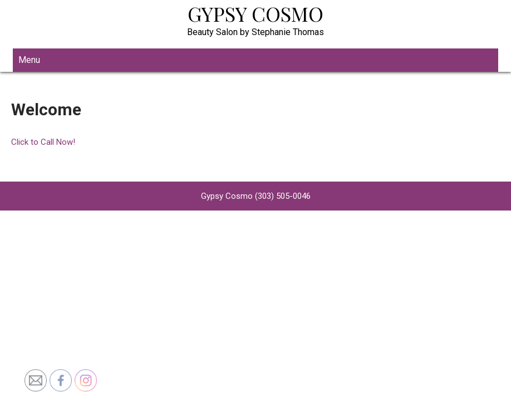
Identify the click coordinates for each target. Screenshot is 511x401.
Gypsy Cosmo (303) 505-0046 (256, 196)
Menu (29, 60)
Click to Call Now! (43, 142)
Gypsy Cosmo (255, 13)
